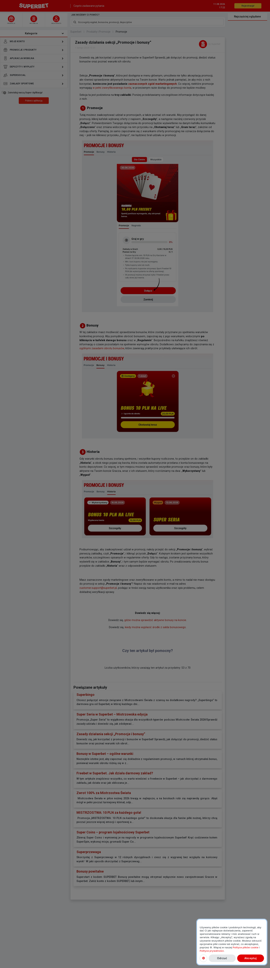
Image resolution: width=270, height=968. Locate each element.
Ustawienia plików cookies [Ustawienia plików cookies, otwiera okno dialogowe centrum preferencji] (203, 958)
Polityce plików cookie (245, 947)
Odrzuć (222, 958)
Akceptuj (250, 958)
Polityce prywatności (212, 950)
